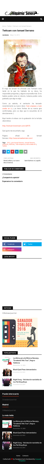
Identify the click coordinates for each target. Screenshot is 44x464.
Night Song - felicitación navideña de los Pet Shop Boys (27, 381)
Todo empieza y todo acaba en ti (25, 144)
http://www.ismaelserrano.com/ (21, 138)
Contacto (25, 456)
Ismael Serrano (30, 143)
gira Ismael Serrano (17, 143)
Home (18, 456)
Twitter (9, 26)
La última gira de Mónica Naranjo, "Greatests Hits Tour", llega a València (26, 360)
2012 (8, 143)
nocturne (5, 35)
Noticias (12, 144)
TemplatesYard (20, 459)
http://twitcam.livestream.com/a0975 (16, 126)
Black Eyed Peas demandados (24, 370)
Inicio (4, 26)
